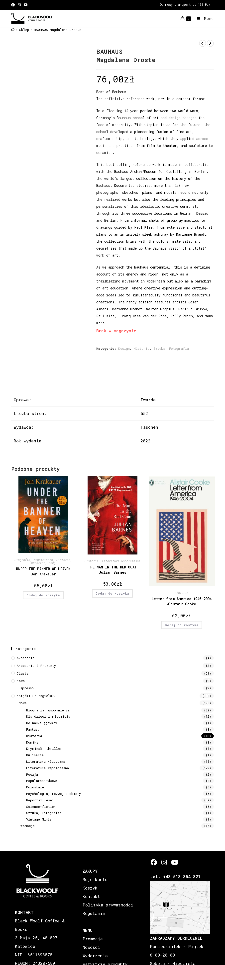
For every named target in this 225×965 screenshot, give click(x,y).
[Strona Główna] (12, 29)
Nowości (91, 947)
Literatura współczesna (121, 561)
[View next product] (210, 43)
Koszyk (90, 888)
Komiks (32, 742)
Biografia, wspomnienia (33, 560)
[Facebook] (154, 862)
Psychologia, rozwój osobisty (53, 793)
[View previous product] (202, 43)
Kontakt (91, 896)
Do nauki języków (41, 723)
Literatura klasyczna (45, 761)
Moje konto (95, 879)
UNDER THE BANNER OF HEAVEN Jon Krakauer (43, 571)
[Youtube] (174, 862)
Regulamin (94, 913)
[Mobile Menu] (203, 18)
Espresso (26, 688)
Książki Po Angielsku (36, 695)
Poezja (32, 774)
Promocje (27, 826)
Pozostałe (35, 787)
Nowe (23, 703)
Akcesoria (25, 658)
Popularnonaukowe (41, 780)
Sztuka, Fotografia (171, 348)
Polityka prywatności (108, 905)
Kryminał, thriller (44, 748)
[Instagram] (164, 862)
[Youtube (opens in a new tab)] (25, 4)
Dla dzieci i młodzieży (48, 716)
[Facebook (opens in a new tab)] (13, 4)
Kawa (21, 681)
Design (124, 348)
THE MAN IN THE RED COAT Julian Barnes (112, 570)
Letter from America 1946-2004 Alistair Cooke (182, 601)
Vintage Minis (38, 819)
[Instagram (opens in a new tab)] (19, 4)
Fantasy (32, 729)
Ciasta (22, 673)
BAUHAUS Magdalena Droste (57, 29)
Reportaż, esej (43, 563)
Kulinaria (35, 755)
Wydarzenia (95, 956)
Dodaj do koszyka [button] (43, 595)
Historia (141, 348)
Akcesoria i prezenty (36, 665)
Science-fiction (41, 806)
